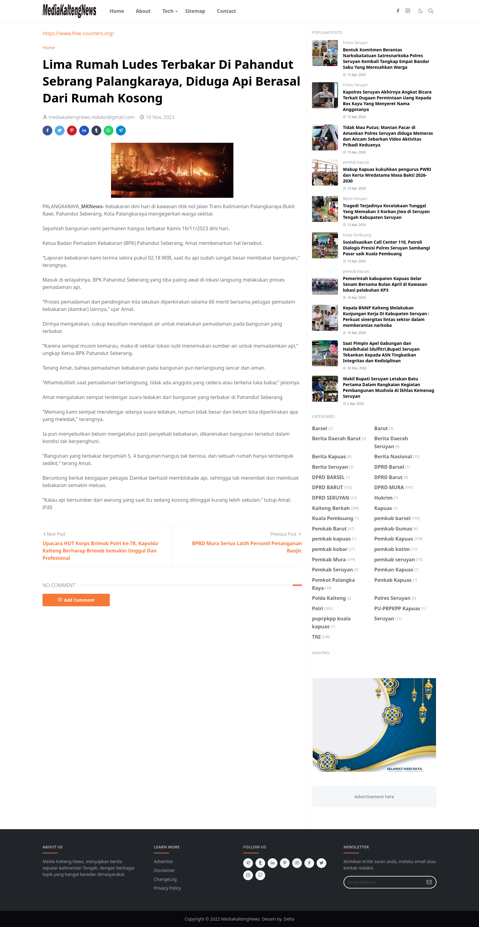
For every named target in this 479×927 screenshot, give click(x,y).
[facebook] (398, 11)
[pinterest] (285, 863)
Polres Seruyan (355, 42)
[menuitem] (117, 11)
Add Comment (76, 600)
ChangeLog (165, 879)
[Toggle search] (430, 11)
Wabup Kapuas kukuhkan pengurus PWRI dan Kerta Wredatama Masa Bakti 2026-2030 (387, 175)
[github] (260, 875)
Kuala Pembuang (357, 235)
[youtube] (297, 863)
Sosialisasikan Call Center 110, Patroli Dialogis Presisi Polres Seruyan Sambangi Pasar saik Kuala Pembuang (386, 248)
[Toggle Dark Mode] (420, 11)
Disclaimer (164, 870)
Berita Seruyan (355, 198)
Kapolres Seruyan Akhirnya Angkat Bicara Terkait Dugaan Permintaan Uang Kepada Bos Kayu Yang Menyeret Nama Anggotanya (387, 100)
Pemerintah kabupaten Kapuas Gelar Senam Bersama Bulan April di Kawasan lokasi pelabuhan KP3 (385, 284)
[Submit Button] (429, 882)
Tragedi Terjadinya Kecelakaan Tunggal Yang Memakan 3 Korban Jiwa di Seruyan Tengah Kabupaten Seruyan (386, 211)
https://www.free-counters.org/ (78, 33)
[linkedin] (272, 863)
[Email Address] (383, 882)
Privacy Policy (167, 888)
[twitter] (321, 863)
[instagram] (408, 11)
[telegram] (248, 863)
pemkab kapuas (356, 162)
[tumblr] (260, 863)
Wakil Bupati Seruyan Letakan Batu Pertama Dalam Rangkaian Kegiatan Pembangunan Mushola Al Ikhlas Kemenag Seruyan (388, 387)
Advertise (163, 861)
